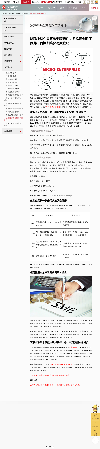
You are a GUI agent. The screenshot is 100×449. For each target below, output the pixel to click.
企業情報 (25, 13)
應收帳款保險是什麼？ (14, 108)
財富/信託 (73, 8)
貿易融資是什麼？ (13, 112)
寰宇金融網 (73, 347)
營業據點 (70, 2)
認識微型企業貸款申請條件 (38, 13)
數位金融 (35, 2)
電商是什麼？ (11, 73)
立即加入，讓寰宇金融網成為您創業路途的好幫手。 (50, 375)
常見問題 (59, 2)
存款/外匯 (51, 8)
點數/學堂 (94, 8)
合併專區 (7, 2)
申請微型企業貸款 (53, 107)
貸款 (62, 8)
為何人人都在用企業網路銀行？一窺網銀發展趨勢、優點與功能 (55, 385)
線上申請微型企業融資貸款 (62, 364)
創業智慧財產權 (12, 85)
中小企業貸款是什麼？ (14, 115)
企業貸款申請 (11, 76)
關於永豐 (16, 2)
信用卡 (40, 8)
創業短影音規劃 (12, 82)
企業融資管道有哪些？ (14, 95)
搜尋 (80, 2)
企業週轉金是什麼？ (13, 89)
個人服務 (26, 2)
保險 (83, 8)
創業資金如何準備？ (13, 92)
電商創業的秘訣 (12, 79)
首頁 (6, 13)
